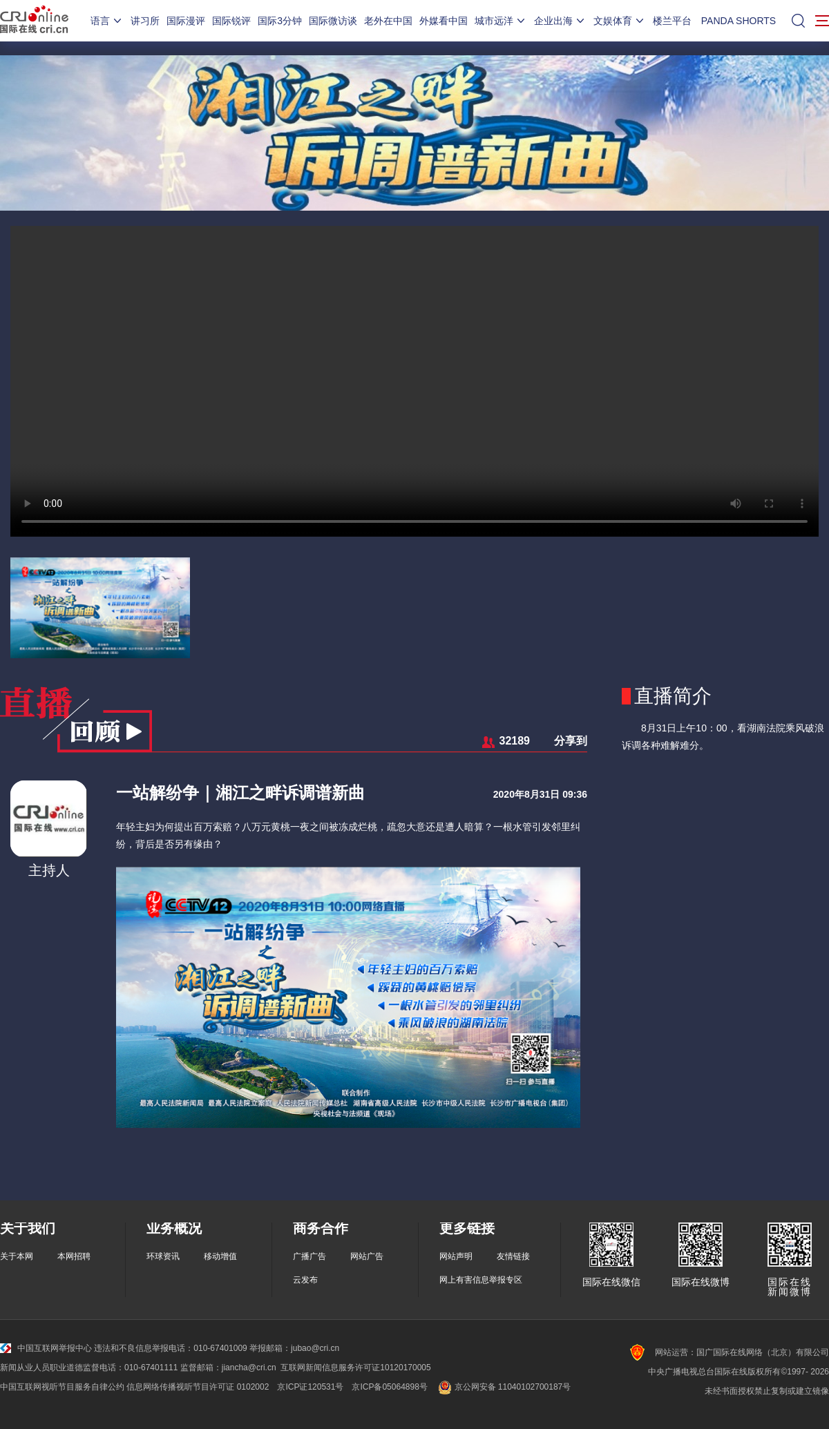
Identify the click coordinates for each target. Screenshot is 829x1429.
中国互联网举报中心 (46, 1348)
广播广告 (309, 1256)
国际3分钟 (280, 20)
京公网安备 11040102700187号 (503, 1387)
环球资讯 (163, 1256)
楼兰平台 (672, 20)
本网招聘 (73, 1256)
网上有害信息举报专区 (480, 1280)
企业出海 (560, 20)
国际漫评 (185, 20)
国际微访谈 (333, 20)
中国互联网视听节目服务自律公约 (62, 1387)
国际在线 (34, 20)
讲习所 (145, 20)
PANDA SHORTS (738, 20)
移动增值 (220, 1256)
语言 (107, 20)
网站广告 (366, 1256)
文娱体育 (619, 20)
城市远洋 (501, 20)
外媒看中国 (443, 20)
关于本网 (16, 1256)
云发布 (305, 1280)
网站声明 (456, 1256)
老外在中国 (388, 20)
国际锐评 (231, 20)
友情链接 (513, 1256)
